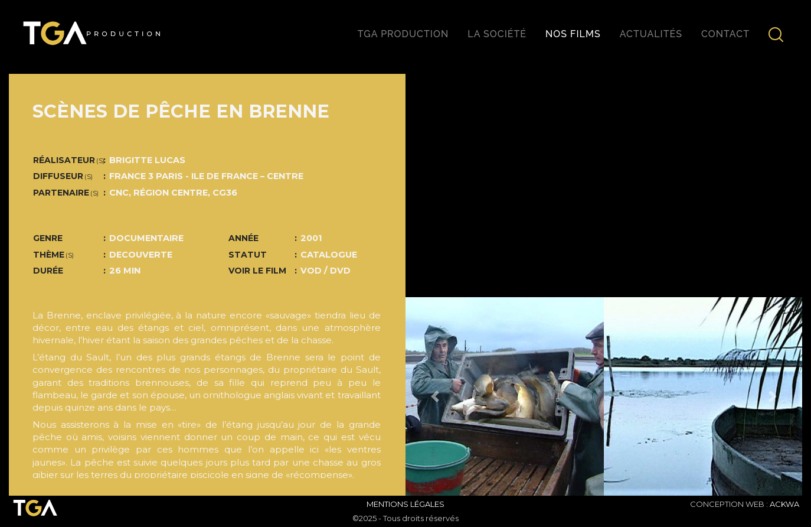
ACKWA (784, 504)
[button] (435, 396)
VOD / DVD (325, 270)
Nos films (573, 34)
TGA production (403, 34)
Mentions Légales (405, 504)
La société (497, 34)
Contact (725, 34)
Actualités (651, 34)
